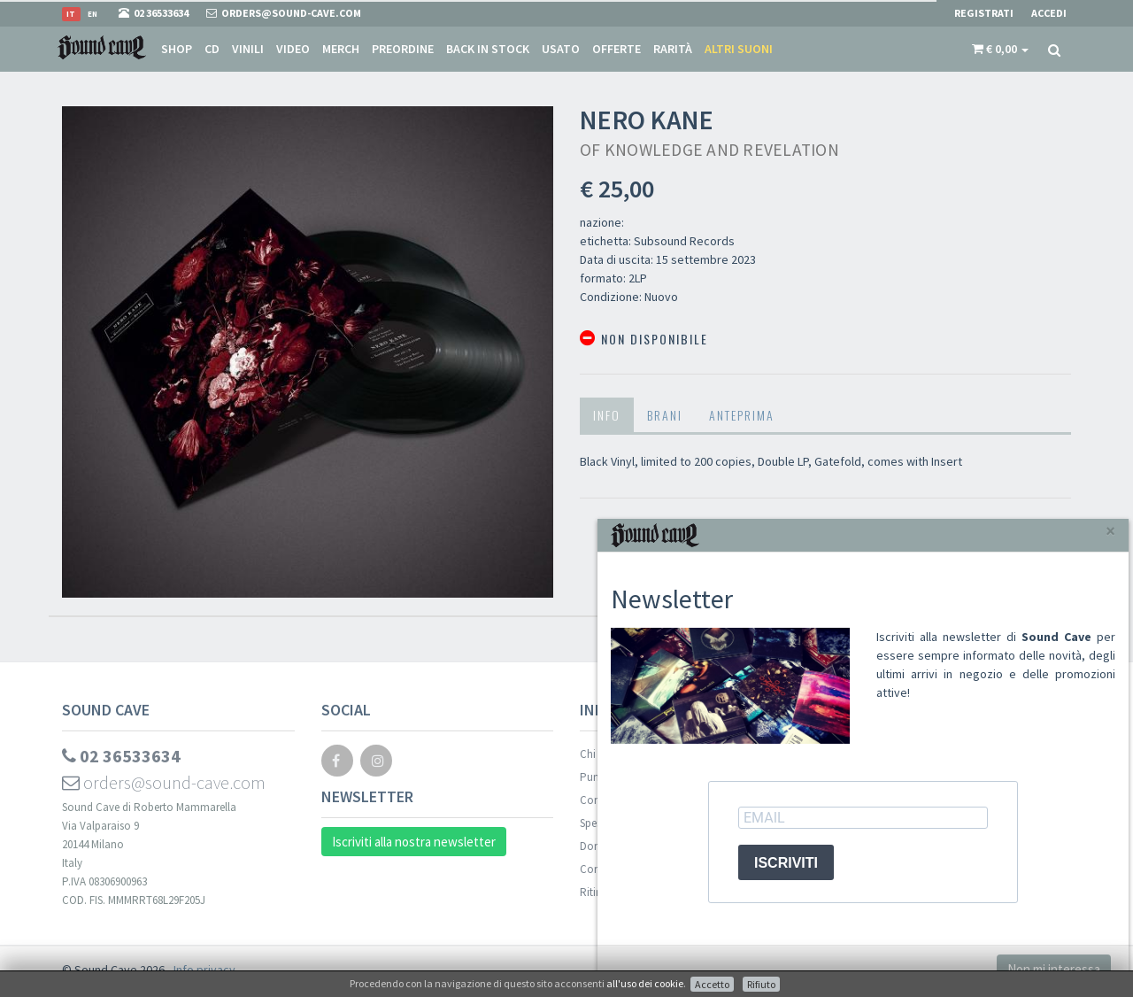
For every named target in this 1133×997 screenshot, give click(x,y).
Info (606, 415)
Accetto (712, 984)
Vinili (248, 49)
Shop (176, 49)
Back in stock (487, 49)
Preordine (403, 49)
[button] (1000, 49)
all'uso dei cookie (644, 983)
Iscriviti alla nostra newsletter (414, 841)
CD (212, 49)
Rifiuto (761, 984)
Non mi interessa (1053, 969)
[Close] (1110, 531)
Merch (340, 49)
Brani (664, 415)
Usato (561, 49)
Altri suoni (739, 49)
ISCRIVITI (786, 862)
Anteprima (742, 415)
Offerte (616, 49)
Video (293, 49)
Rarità (672, 49)
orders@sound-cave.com (164, 782)
